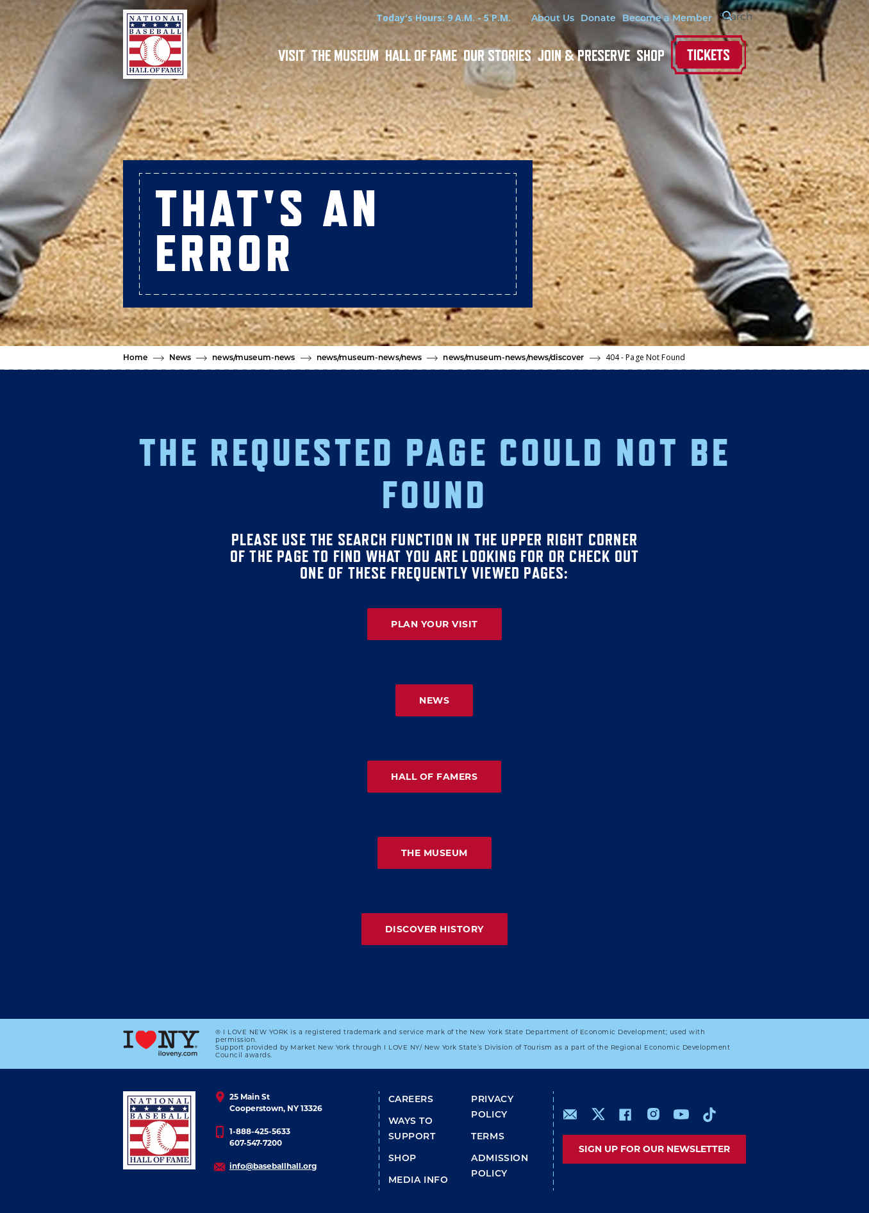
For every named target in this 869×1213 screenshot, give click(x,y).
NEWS (434, 700)
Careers (411, 1099)
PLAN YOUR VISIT (434, 624)
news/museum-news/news (369, 357)
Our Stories (497, 55)
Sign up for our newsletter (654, 1149)
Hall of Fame (421, 55)
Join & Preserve (584, 55)
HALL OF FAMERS (434, 776)
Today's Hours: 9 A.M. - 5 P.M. (413, 18)
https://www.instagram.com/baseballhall (653, 1114)
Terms (487, 1136)
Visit (291, 55)
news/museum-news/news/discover (513, 357)
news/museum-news (253, 357)
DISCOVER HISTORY (434, 929)
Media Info (418, 1179)
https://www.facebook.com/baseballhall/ (625, 1114)
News (180, 357)
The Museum (345, 55)
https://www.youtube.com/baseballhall (681, 1114)
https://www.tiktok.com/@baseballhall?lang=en (709, 1114)
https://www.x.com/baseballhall (597, 1113)
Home (135, 357)
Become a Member (637, 18)
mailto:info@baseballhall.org (570, 1114)
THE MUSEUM (434, 853)
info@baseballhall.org (273, 1166)
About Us (522, 18)
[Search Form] (714, 18)
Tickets (708, 54)
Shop (650, 55)
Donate (568, 18)
